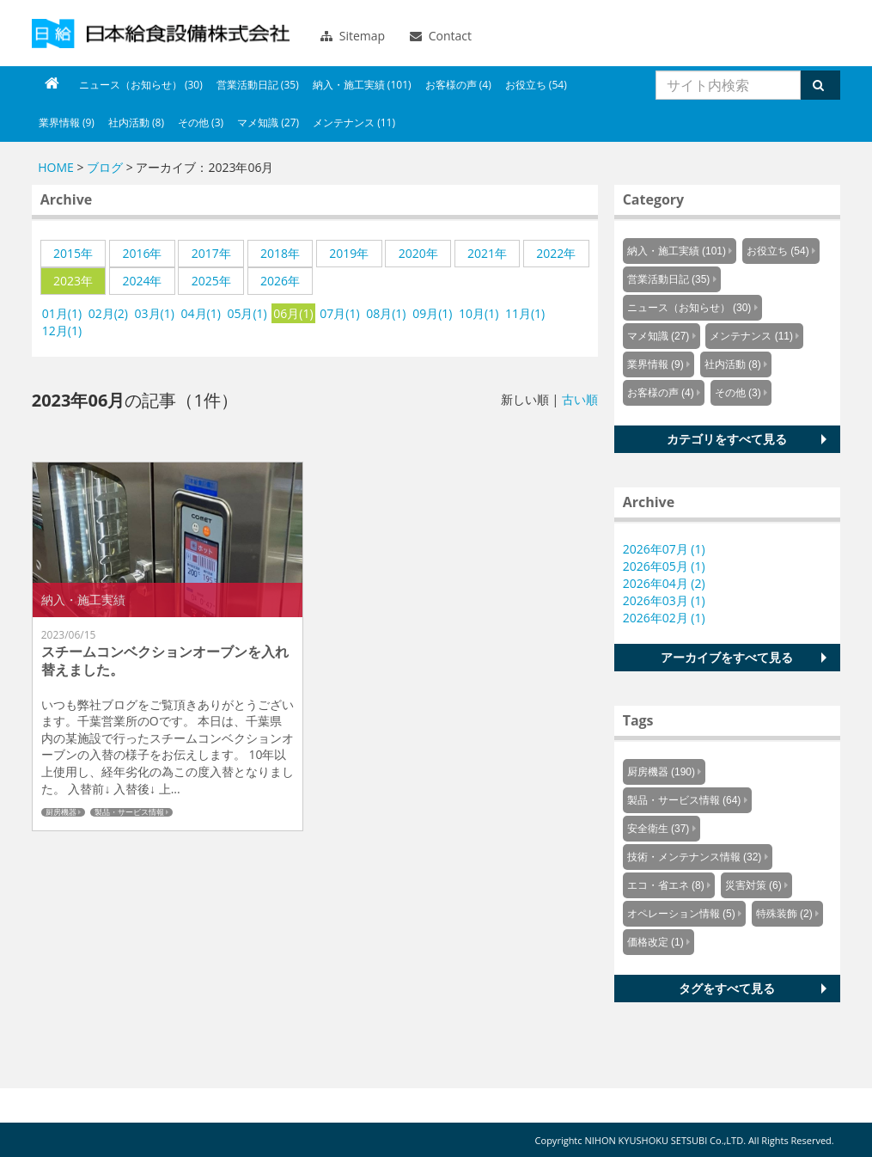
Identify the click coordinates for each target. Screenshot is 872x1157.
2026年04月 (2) (664, 583)
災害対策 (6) (753, 885)
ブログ (105, 167)
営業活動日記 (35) (257, 84)
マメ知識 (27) (268, 122)
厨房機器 (61, 812)
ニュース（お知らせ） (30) (141, 84)
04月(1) (201, 313)
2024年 (142, 280)
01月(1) (62, 313)
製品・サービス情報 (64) (684, 800)
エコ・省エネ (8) (665, 885)
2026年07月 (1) (664, 549)
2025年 (211, 280)
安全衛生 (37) (658, 829)
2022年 (556, 253)
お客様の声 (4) (458, 84)
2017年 (211, 253)
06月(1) (293, 313)
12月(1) (62, 330)
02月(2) (108, 313)
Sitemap (352, 36)
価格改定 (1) (655, 942)
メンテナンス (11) (354, 122)
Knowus (161, 33)
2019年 (349, 253)
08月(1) (386, 313)
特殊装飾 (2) (784, 914)
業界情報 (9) (67, 122)
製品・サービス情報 (129, 812)
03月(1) (154, 313)
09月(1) (432, 313)
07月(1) (339, 313)
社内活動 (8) (136, 122)
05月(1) (246, 313)
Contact (441, 36)
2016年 (142, 253)
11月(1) (525, 313)
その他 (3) (200, 122)
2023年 (73, 280)
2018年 (280, 253)
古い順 (580, 399)
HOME (56, 167)
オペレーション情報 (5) (681, 914)
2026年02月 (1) (664, 617)
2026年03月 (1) (664, 600)
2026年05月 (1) (664, 566)
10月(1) (478, 313)
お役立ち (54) (536, 84)
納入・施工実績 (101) (362, 84)
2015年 (73, 253)
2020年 (418, 253)
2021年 (487, 253)
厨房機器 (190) (661, 772)
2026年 (280, 280)
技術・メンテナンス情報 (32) (694, 857)
